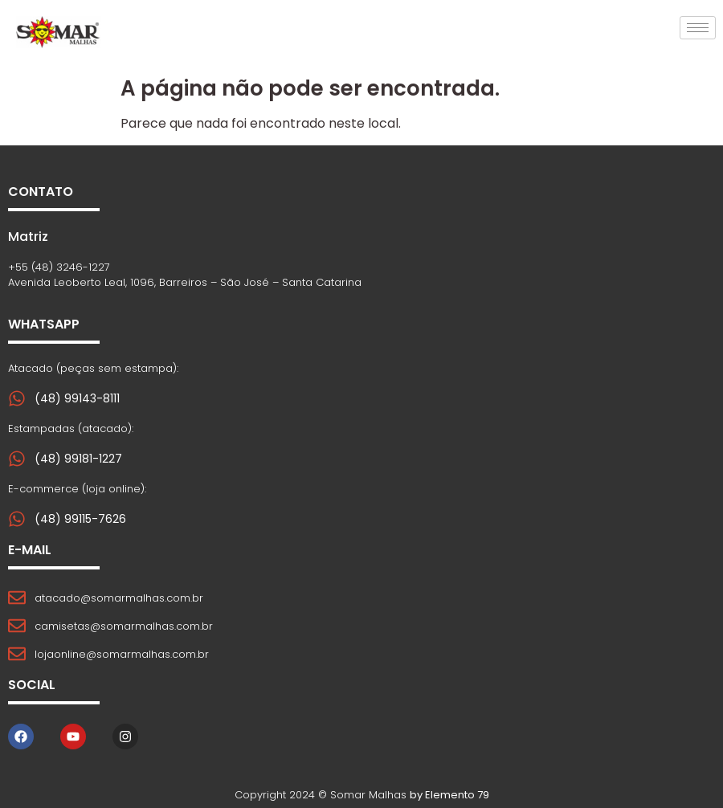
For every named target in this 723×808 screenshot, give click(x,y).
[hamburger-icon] (698, 27)
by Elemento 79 (449, 794)
